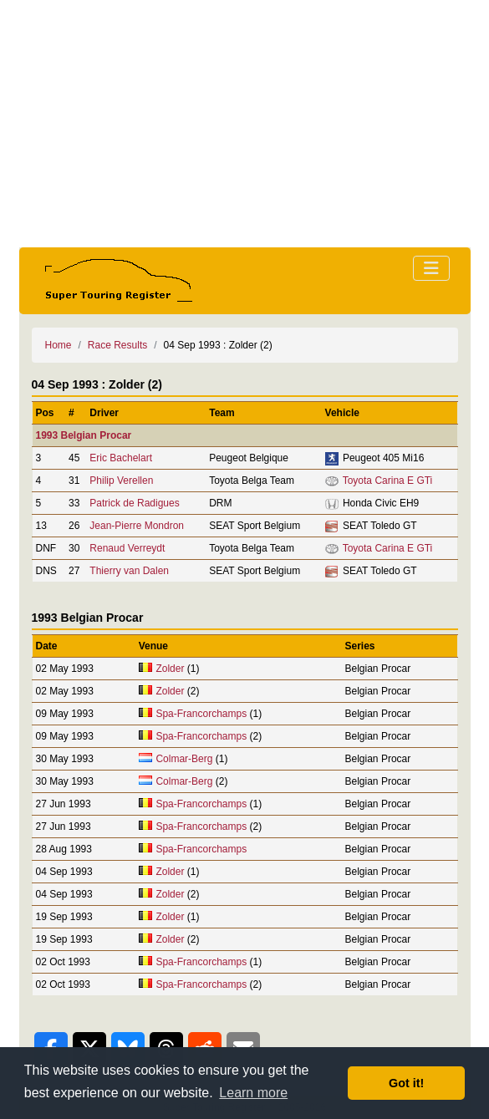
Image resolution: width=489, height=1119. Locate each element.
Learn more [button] (253, 1093)
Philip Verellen (121, 480)
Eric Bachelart (120, 458)
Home (58, 345)
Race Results (117, 345)
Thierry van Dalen (129, 571)
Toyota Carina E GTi (388, 480)
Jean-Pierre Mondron (136, 526)
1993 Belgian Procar (84, 435)
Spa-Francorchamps (201, 714)
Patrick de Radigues (134, 503)
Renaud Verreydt (127, 548)
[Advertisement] (244, 124)
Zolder (169, 668)
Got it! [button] (406, 1083)
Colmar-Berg (183, 759)
